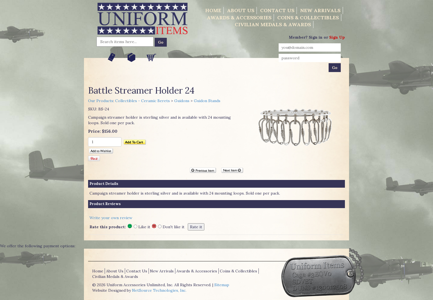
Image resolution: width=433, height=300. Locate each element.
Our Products (100, 100)
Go (160, 42)
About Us (240, 10)
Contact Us (277, 10)
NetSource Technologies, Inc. (159, 290)
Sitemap (221, 284)
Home (213, 10)
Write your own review (110, 217)
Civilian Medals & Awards (273, 24)
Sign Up (337, 37)
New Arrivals (320, 10)
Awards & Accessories (239, 17)
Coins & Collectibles (308, 17)
